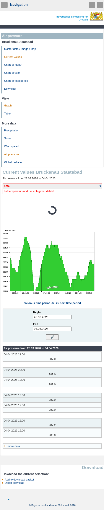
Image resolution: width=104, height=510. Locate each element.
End (35, 324)
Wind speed (11, 146)
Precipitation (11, 130)
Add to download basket (19, 479)
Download (10, 88)
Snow (7, 138)
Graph (8, 105)
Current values (13, 57)
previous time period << (39, 303)
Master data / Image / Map (20, 49)
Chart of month (13, 64)
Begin (37, 312)
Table (7, 113)
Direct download (14, 482)
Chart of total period (16, 80)
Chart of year (12, 72)
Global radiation (13, 162)
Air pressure (11, 154)
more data (14, 446)
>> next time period (68, 303)
